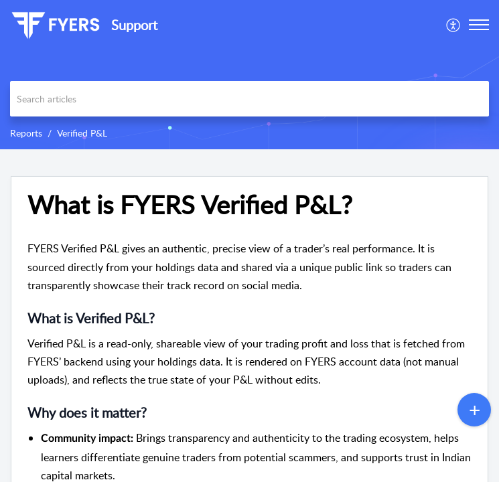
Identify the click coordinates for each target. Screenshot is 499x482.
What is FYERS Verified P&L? (189, 205)
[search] (249, 98)
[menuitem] (454, 24)
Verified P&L (82, 133)
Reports (26, 133)
